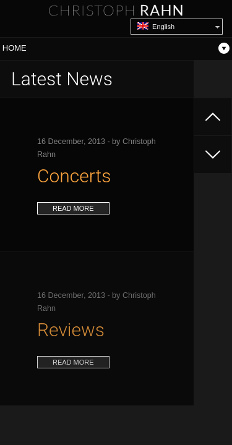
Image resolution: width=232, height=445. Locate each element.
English (155, 26)
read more (73, 208)
